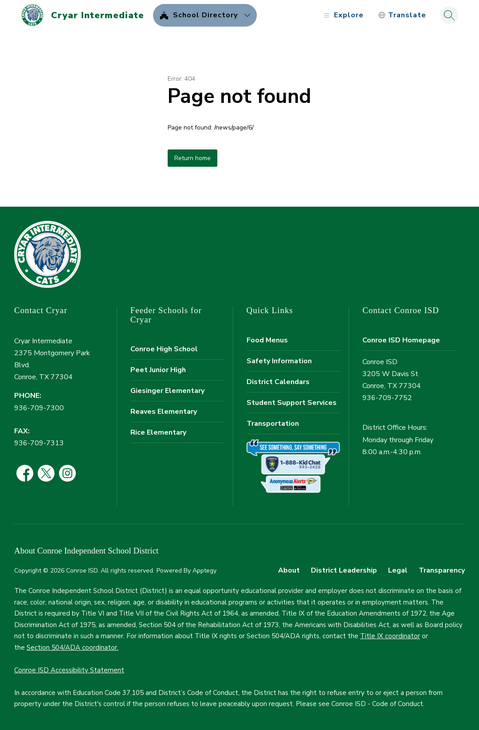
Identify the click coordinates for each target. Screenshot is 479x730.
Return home (192, 158)
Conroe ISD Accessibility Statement (69, 670)
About (289, 570)
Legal (398, 570)
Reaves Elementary (163, 411)
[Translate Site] (402, 15)
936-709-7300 (39, 408)
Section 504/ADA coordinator (72, 647)
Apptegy (204, 570)
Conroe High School (164, 349)
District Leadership (344, 570)
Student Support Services (292, 403)
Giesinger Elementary (167, 391)
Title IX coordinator (390, 636)
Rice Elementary (158, 432)
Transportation (273, 423)
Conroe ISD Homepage (401, 340)
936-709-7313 (39, 443)
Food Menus (267, 340)
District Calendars (278, 382)
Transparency (442, 570)
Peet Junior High (158, 370)
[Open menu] (343, 15)
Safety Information (279, 361)
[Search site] (449, 15)
